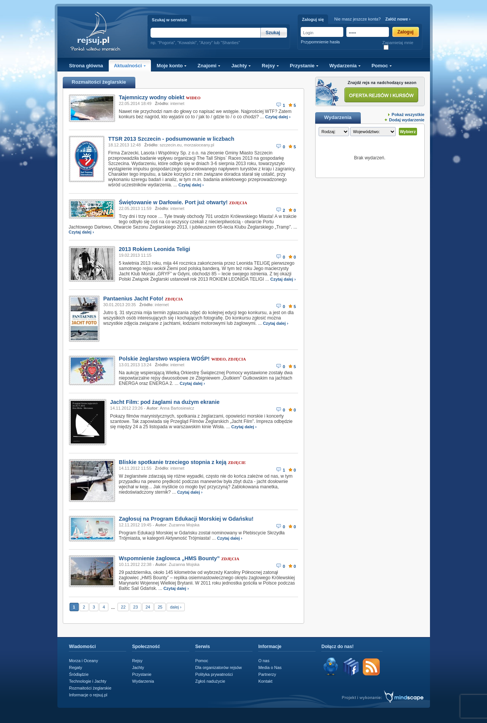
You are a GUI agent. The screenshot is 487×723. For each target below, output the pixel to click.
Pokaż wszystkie (408, 114)
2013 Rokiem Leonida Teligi (154, 249)
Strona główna (86, 65)
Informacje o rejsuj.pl (88, 695)
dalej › (175, 607)
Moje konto (172, 65)
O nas (264, 660)
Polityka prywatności (214, 674)
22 (123, 607)
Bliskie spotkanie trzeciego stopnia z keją (173, 462)
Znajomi (209, 65)
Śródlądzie (79, 674)
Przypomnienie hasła (320, 42)
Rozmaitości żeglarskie (90, 688)
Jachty (241, 65)
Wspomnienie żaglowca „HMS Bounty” (169, 558)
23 (135, 607)
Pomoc (381, 65)
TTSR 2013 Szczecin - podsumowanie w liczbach (171, 139)
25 (160, 607)
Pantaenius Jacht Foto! (133, 299)
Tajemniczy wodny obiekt (151, 97)
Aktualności (130, 65)
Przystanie (304, 65)
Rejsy (270, 65)
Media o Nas (270, 667)
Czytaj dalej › (277, 116)
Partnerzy (267, 674)
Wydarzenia (345, 65)
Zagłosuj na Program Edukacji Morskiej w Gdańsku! (186, 519)
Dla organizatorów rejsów (218, 667)
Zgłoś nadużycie (210, 681)
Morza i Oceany (83, 660)
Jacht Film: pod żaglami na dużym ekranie (165, 402)
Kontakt (266, 681)
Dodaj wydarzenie (406, 120)
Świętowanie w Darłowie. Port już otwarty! (173, 202)
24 (148, 607)
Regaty (75, 667)
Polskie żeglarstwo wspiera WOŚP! (164, 359)
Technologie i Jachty (87, 681)
